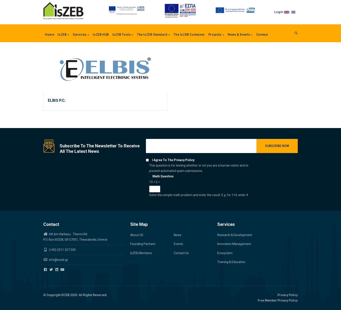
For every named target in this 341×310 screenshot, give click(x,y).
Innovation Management (234, 244)
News (177, 235)
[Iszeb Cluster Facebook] (45, 270)
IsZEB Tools (123, 35)
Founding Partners (142, 244)
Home (49, 34)
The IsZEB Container (189, 34)
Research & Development (234, 235)
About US (136, 235)
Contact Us (181, 253)
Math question (163, 176)
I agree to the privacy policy (173, 160)
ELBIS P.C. (57, 100)
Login (278, 12)
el (294, 12)
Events (178, 244)
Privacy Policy (287, 295)
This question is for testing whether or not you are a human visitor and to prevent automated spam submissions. (201, 181)
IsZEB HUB (101, 34)
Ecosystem (224, 253)
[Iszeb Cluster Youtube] (62, 270)
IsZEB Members (141, 253)
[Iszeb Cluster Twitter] (51, 270)
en (287, 12)
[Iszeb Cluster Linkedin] (57, 270)
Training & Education (231, 262)
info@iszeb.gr (58, 260)
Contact (262, 34)
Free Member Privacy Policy (278, 300)
